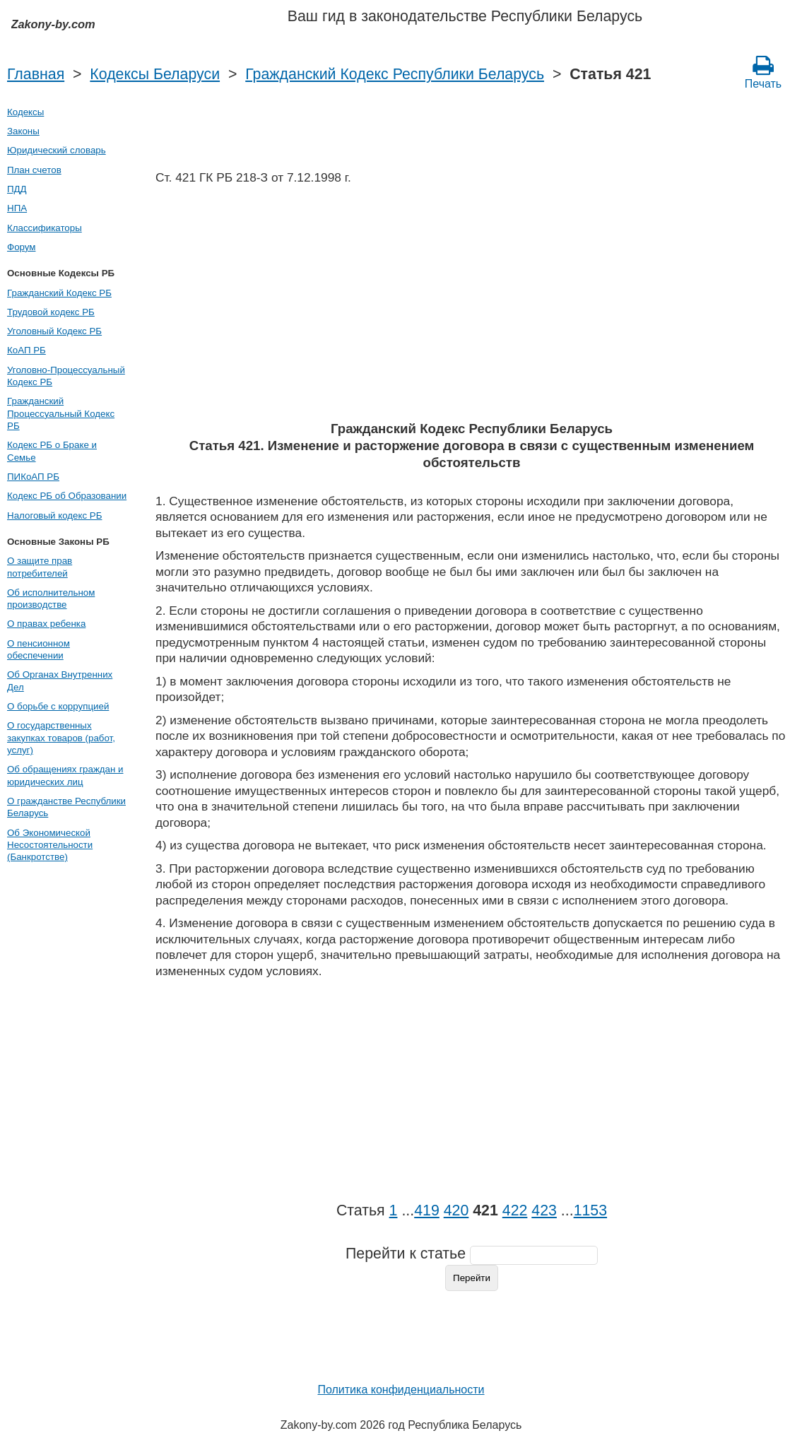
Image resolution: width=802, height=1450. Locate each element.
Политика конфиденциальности (400, 1390)
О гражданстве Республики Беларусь (66, 807)
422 (515, 1210)
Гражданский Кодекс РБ (59, 293)
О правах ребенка (46, 623)
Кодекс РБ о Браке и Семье (52, 451)
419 (427, 1210)
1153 (590, 1210)
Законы (23, 131)
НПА (17, 208)
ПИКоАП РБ (33, 476)
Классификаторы (44, 228)
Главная (35, 74)
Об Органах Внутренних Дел (59, 680)
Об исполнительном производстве (51, 598)
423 (544, 1210)
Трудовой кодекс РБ (51, 312)
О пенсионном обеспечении (38, 649)
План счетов (34, 170)
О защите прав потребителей (39, 566)
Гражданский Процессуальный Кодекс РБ (60, 413)
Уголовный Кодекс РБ (54, 331)
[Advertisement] (471, 307)
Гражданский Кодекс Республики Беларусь (394, 74)
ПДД (17, 189)
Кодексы (25, 112)
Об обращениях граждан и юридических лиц (65, 775)
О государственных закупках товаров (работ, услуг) (61, 737)
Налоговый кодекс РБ (54, 515)
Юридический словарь (56, 150)
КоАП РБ (26, 350)
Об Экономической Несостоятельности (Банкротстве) (50, 845)
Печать (763, 72)
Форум (21, 247)
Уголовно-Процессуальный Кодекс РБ (66, 376)
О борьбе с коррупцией (58, 706)
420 (456, 1210)
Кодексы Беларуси (155, 74)
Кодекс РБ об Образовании (66, 495)
